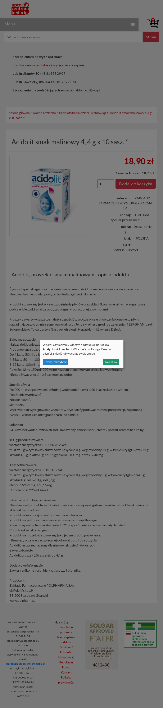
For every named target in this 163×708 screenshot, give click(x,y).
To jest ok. (111, 362)
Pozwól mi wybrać (55, 362)
